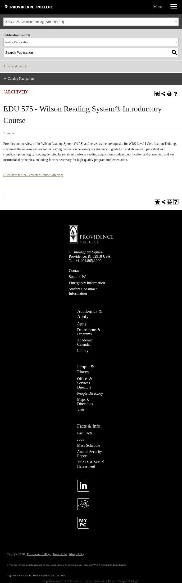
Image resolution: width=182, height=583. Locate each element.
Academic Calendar (85, 342)
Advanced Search (15, 66)
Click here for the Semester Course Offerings (33, 175)
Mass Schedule (88, 445)
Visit (80, 410)
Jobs (80, 439)
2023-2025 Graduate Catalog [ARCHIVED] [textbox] (34, 22)
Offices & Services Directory (84, 383)
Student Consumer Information (83, 291)
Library (83, 351)
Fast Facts (84, 433)
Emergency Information (87, 283)
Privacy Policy (76, 554)
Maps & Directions (85, 402)
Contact (75, 271)
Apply (82, 324)
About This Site (56, 575)
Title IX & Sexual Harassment (91, 464)
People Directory (90, 393)
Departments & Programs (88, 332)
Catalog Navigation (21, 78)
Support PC (77, 277)
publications (53, 581)
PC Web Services (38, 575)
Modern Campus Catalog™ (123, 581)
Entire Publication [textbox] (17, 42)
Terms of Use (60, 554)
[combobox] (91, 22)
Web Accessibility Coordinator (109, 564)
